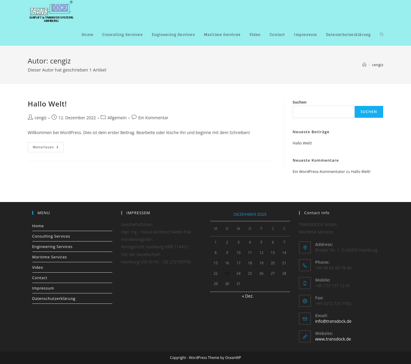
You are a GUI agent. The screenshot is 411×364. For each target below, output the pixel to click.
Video (37, 267)
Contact (39, 277)
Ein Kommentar (153, 117)
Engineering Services (52, 246)
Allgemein (117, 117)
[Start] (364, 64)
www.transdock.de (333, 339)
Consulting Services (51, 236)
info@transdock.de (333, 321)
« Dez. (248, 296)
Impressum (43, 288)
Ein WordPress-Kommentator (319, 171)
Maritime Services (49, 257)
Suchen (300, 102)
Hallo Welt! (47, 104)
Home (38, 225)
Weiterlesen (48, 148)
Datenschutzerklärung (54, 298)
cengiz (377, 64)
